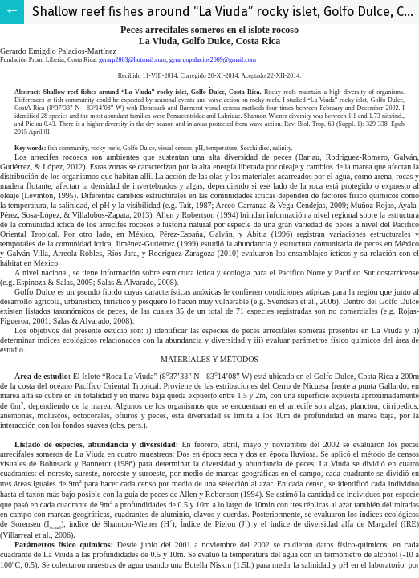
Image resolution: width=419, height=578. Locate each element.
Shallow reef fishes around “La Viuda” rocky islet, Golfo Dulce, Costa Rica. (225, 11)
